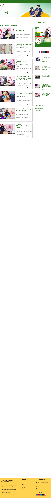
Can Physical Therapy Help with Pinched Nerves (46, 58)
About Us (27, 5)
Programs (32, 5)
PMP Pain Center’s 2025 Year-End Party (46, 76)
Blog (41, 5)
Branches (37, 5)
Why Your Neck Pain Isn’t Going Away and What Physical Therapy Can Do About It (24, 93)
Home (23, 5)
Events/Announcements (39, 105)
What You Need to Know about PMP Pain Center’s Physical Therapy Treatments (24, 126)
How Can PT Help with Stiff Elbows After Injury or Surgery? (23, 61)
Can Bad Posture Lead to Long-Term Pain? (46, 67)
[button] (20, 40)
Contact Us (46, 5)
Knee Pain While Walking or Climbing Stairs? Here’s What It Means (46, 86)
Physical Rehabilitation (39, 108)
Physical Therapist (38, 110)
